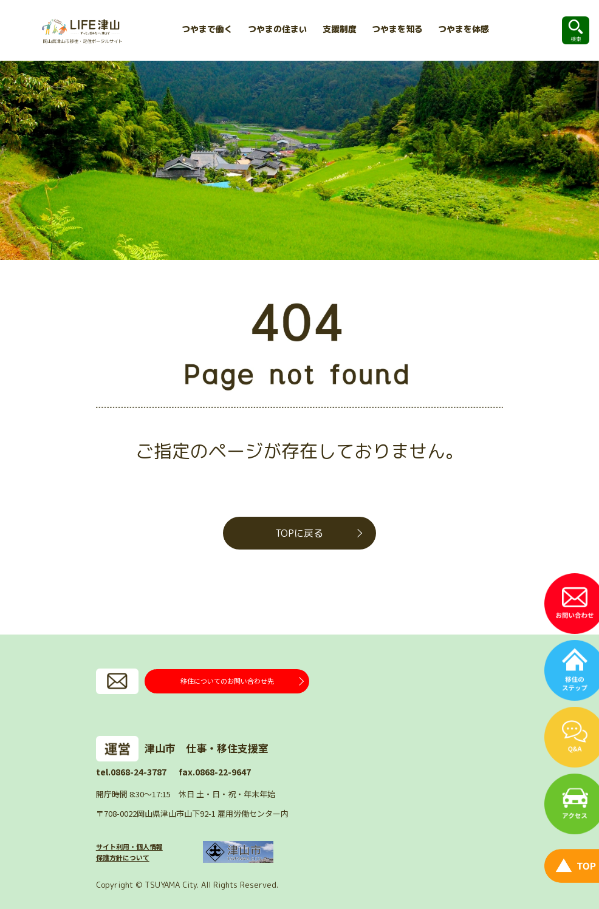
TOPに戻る (299, 533)
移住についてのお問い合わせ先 (227, 681)
